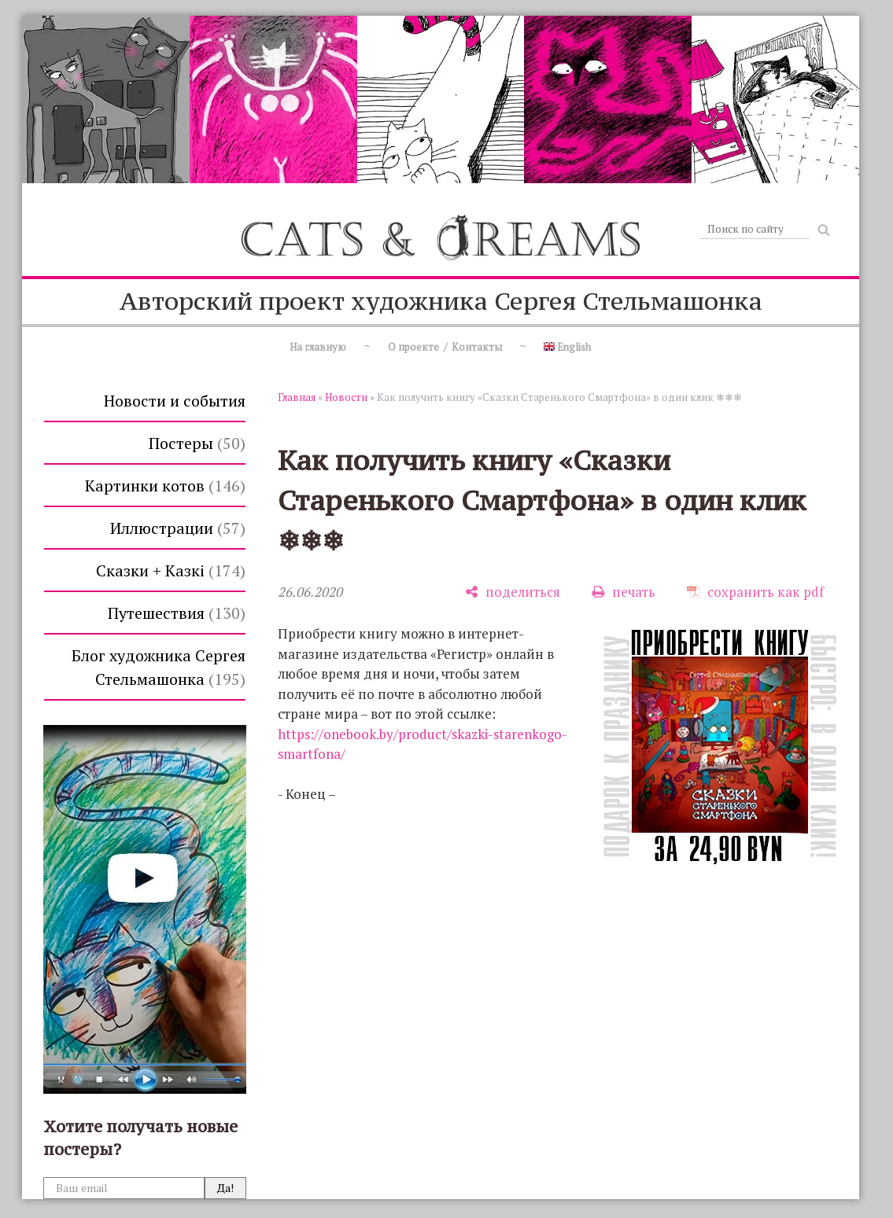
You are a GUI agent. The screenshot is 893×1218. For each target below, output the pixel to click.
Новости (346, 397)
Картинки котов (165, 485)
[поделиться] (512, 592)
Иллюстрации (177, 528)
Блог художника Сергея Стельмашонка (158, 667)
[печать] (623, 592)
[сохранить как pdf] (755, 592)
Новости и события (174, 400)
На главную (318, 347)
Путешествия (176, 613)
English (567, 347)
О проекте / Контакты (445, 347)
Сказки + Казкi (170, 570)
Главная (297, 397)
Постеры (197, 443)
